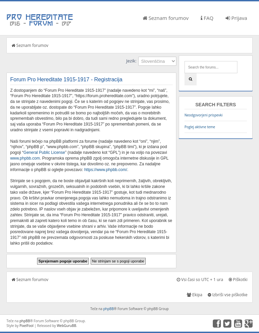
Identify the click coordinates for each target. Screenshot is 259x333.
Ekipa (194, 295)
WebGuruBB (66, 325)
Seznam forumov (166, 18)
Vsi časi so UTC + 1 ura (200, 279)
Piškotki (238, 279)
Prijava (236, 18)
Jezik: (131, 61)
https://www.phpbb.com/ (105, 169)
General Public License (44, 152)
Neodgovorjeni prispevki (203, 115)
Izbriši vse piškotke (228, 295)
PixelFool (27, 325)
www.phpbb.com (25, 158)
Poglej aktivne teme (199, 126)
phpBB (108, 308)
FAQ (207, 18)
